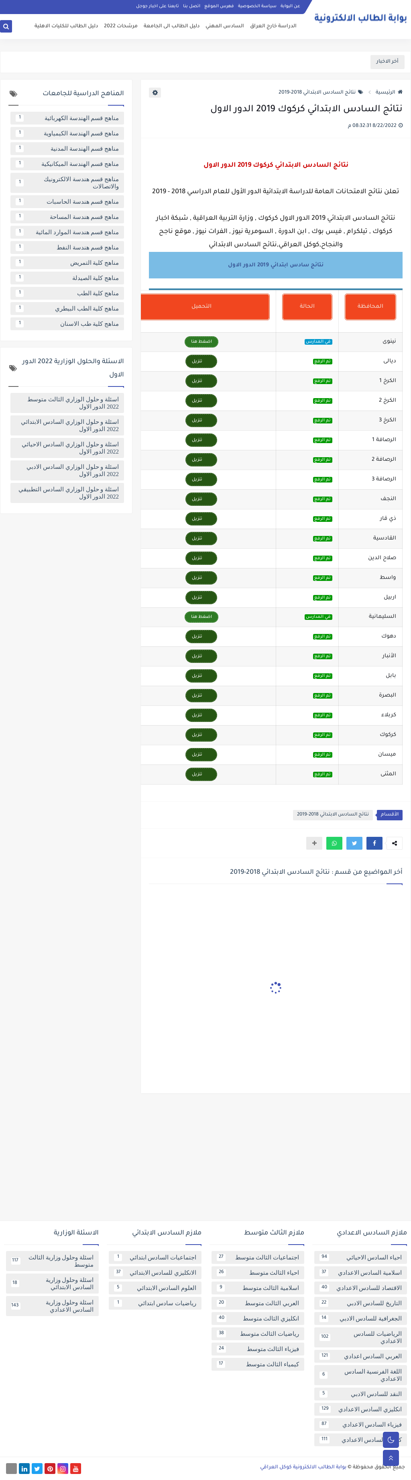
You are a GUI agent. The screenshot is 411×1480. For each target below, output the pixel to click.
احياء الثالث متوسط (258, 1272)
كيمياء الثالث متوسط (258, 1364)
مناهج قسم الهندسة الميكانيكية (67, 164)
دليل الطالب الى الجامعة (171, 26)
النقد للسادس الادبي (360, 1394)
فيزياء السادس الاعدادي (360, 1424)
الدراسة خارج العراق (273, 26)
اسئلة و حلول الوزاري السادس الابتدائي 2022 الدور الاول (70, 425)
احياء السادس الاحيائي (360, 1257)
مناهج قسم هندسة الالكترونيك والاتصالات (67, 183)
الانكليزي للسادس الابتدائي (155, 1272)
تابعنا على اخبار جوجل (157, 6)
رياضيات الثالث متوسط (258, 1333)
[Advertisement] (205, 1160)
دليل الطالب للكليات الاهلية (66, 26)
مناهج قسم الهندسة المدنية (67, 148)
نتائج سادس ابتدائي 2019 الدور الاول (276, 265)
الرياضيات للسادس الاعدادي (360, 1337)
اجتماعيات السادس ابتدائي (155, 1257)
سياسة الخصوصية (257, 6)
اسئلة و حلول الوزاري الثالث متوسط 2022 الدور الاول (73, 403)
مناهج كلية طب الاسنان (67, 323)
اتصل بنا (191, 6)
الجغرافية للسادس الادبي (360, 1318)
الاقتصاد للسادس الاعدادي (360, 1288)
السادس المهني (225, 26)
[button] (374, 843)
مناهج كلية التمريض (67, 262)
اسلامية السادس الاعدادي (360, 1272)
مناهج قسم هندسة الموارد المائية (67, 232)
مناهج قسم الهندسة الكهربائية (67, 118)
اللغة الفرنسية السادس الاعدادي (360, 1375)
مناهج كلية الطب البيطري (67, 308)
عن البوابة (290, 6)
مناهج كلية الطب (67, 293)
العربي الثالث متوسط (258, 1303)
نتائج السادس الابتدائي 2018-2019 (321, 93)
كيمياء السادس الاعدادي (360, 1439)
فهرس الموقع (219, 6)
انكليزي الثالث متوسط (258, 1318)
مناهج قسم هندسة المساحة (67, 217)
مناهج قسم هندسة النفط (67, 247)
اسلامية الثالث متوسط (258, 1288)
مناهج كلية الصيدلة (67, 278)
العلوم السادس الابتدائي (155, 1288)
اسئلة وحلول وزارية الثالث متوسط (52, 1261)
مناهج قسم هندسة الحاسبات (67, 201)
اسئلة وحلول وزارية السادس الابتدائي (52, 1283)
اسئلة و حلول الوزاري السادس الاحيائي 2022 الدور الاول (70, 448)
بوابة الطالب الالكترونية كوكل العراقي (303, 1467)
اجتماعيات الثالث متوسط (258, 1257)
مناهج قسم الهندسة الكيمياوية (67, 133)
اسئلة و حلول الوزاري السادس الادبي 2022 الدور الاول (72, 470)
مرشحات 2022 (121, 26)
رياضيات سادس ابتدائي (155, 1303)
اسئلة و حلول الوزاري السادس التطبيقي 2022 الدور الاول (68, 493)
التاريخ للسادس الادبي (360, 1303)
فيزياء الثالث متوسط (258, 1349)
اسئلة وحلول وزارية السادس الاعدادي (52, 1306)
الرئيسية (389, 93)
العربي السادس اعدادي (360, 1356)
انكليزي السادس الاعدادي (360, 1409)
